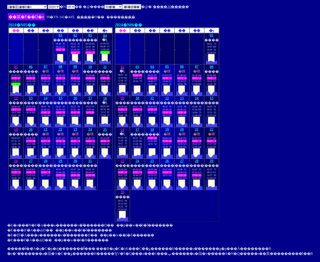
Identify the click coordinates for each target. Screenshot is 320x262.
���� (84, 17)
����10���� (169, 7)
